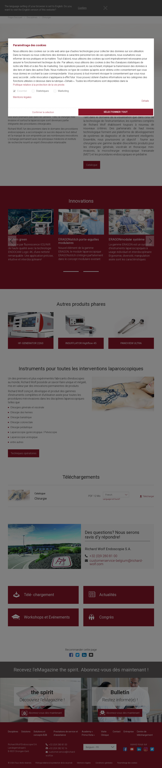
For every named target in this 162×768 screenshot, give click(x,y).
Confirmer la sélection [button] (43, 112)
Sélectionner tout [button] (116, 112)
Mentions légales (22, 97)
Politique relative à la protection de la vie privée (38, 84)
